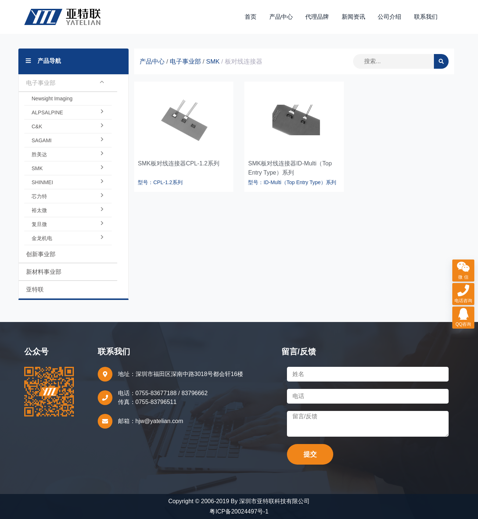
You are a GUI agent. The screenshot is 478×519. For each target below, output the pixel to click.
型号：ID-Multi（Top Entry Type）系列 (292, 182)
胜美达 (68, 154)
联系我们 (426, 17)
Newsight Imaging (52, 98)
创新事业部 (40, 254)
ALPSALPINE (68, 112)
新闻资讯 (353, 17)
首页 (250, 17)
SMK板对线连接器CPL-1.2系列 (178, 163)
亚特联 (35, 289)
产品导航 (43, 61)
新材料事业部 (43, 272)
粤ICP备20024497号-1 (238, 511)
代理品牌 (317, 17)
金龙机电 (68, 238)
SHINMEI (68, 182)
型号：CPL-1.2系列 (160, 182)
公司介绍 (389, 17)
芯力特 (68, 196)
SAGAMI (68, 140)
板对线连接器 (243, 61)
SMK (68, 168)
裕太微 (68, 210)
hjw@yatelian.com (159, 421)
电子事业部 (65, 83)
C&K (68, 126)
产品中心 (281, 17)
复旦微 (68, 224)
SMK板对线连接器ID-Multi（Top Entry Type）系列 (290, 168)
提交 (310, 454)
